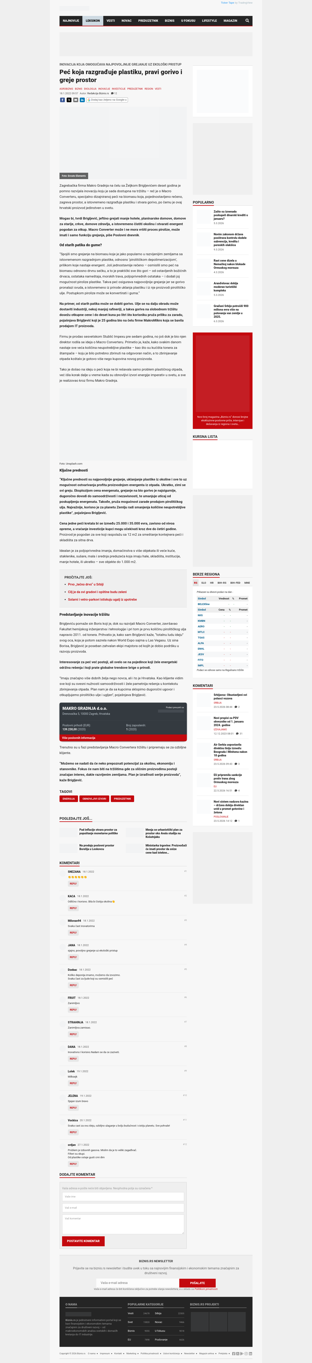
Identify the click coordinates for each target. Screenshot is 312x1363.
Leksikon (93, 21)
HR (212, 582)
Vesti (111, 21)
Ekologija (90, 88)
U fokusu (188, 21)
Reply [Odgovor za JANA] (73, 957)
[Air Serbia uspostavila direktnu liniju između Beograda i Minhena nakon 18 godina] (204, 749)
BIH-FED (235, 582)
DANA (71, 1046)
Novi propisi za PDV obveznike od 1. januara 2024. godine (229, 721)
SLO (203, 582)
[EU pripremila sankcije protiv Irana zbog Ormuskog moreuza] (204, 779)
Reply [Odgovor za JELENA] (73, 1107)
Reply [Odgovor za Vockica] (73, 1132)
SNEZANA (74, 871)
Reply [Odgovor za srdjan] (73, 1164)
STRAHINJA (75, 1022)
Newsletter (189, 1353)
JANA (71, 945)
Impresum (105, 1353)
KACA (71, 896)
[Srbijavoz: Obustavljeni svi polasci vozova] (204, 699)
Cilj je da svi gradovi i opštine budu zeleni (97, 592)
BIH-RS (222, 582)
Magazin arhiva (206, 1353)
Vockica (73, 1120)
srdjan (72, 1144)
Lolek (71, 1071)
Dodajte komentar (77, 1175)
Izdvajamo (220, 729)
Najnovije (71, 21)
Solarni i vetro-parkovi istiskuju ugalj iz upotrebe (102, 599)
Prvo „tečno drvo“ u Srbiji (86, 584)
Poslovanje (221, 816)
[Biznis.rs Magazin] (223, 373)
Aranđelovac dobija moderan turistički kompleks (226, 287)
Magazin (230, 21)
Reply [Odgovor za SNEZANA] (73, 883)
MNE (247, 582)
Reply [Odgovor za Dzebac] (73, 985)
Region (149, 88)
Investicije (118, 88)
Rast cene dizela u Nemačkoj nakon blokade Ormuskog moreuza (229, 264)
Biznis (170, 21)
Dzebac (72, 969)
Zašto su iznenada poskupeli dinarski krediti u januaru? (231, 215)
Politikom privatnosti (206, 1288)
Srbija (218, 702)
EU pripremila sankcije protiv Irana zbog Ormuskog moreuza (228, 778)
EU (215, 786)
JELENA (73, 1095)
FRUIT (72, 997)
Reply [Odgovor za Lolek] (73, 1083)
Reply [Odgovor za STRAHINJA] (73, 1034)
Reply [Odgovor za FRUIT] (73, 1009)
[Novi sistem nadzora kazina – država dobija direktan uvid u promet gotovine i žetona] (204, 806)
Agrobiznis (66, 88)
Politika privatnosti (150, 1353)
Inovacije (104, 88)
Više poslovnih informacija (78, 737)
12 (114, 93)
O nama (92, 1353)
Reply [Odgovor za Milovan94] (73, 932)
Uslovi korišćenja (171, 1353)
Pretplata (222, 1353)
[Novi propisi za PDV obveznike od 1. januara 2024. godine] (204, 722)
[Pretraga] (247, 21)
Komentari (69, 863)
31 (239, 733)
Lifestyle (209, 21)
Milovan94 (74, 920)
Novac (127, 21)
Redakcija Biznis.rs (98, 93)
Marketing (131, 1353)
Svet (130, 1322)
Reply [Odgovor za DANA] (73, 1058)
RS (195, 582)
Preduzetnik (148, 21)
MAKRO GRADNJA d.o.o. (84, 708)
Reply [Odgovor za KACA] (73, 908)
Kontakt (118, 1353)
